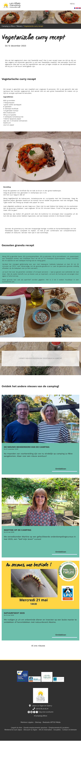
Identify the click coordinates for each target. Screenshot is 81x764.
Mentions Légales (27, 722)
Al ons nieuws (38, 645)
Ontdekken (60, 469)
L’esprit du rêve (16, 727)
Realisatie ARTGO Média (51, 722)
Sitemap (38, 722)
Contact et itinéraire (69, 730)
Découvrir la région (30, 730)
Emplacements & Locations (59, 727)
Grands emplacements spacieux (35, 727)
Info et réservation (45, 730)
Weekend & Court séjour (13, 730)
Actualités (57, 730)
